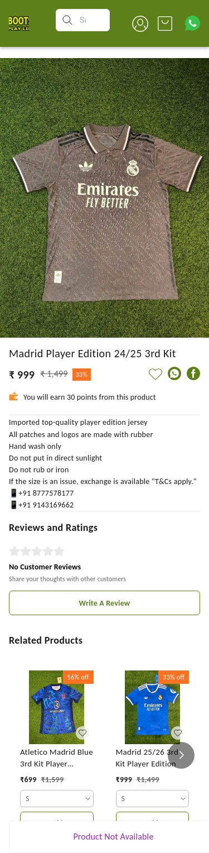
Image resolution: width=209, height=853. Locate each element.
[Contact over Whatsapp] (192, 23)
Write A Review (104, 603)
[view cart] (165, 23)
